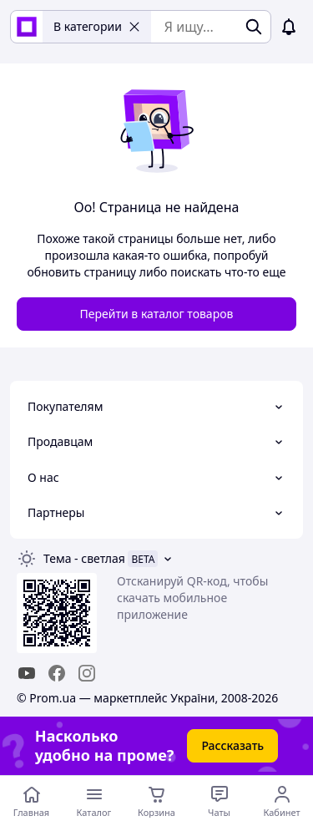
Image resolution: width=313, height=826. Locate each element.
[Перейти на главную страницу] (31, 801)
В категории (96, 26)
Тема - (84, 558)
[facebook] (57, 673)
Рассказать (232, 745)
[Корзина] (156, 801)
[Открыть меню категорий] (94, 801)
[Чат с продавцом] (219, 801)
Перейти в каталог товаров (157, 314)
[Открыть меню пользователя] (281, 801)
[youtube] (27, 673)
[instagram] (87, 673)
